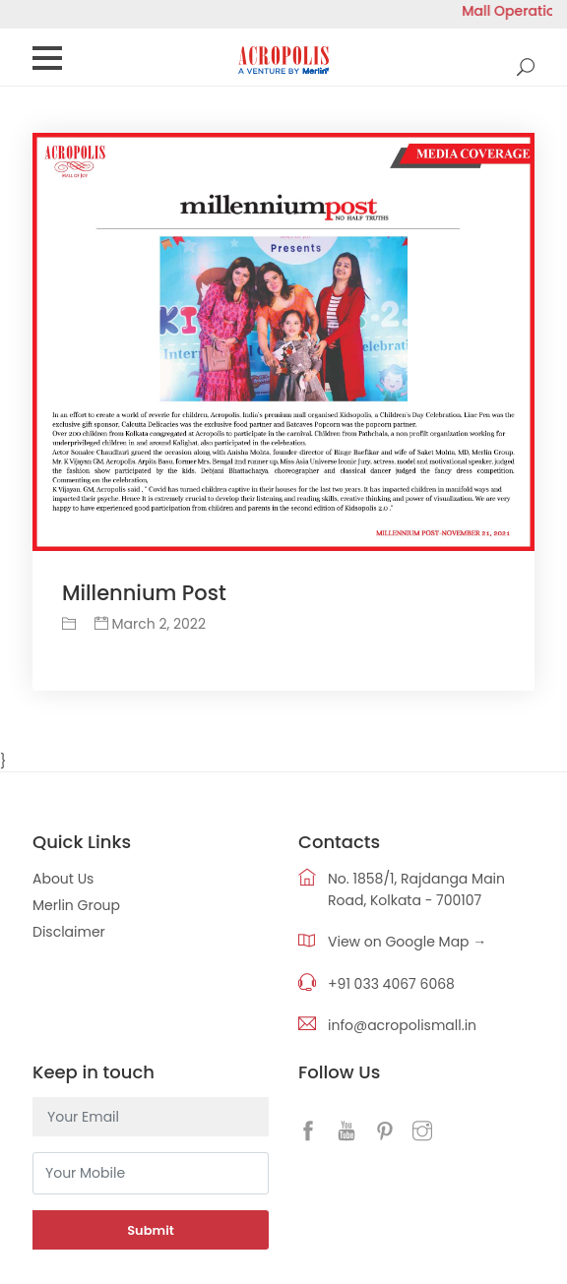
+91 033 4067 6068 (391, 984)
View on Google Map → (407, 941)
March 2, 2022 (150, 624)
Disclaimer (68, 932)
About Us (63, 878)
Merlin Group (76, 905)
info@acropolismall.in (402, 1025)
